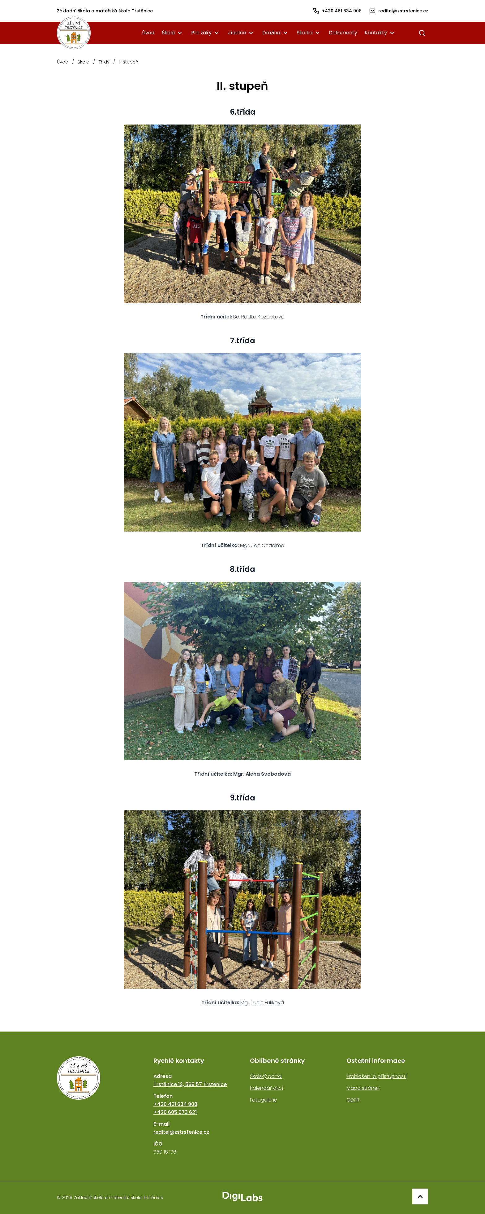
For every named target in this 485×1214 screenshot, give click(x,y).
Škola (168, 32)
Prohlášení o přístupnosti (376, 1076)
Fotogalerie (263, 1099)
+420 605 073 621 (175, 1112)
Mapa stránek (363, 1088)
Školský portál (266, 1076)
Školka (304, 32)
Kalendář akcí (266, 1088)
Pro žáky (201, 32)
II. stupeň (128, 62)
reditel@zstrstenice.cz (181, 1132)
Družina (271, 32)
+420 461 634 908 (175, 1104)
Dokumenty (343, 32)
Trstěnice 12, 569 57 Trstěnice (190, 1084)
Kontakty (376, 32)
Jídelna (237, 32)
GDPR (352, 1099)
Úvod (148, 32)
